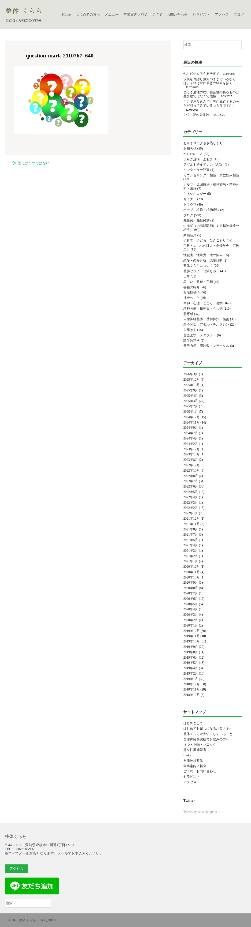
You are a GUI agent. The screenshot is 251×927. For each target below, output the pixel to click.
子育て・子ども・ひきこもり (204, 240)
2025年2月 (190, 406)
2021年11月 (191, 524)
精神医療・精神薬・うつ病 (203, 308)
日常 (186, 276)
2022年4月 (190, 497)
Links (187, 755)
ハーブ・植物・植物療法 (201, 210)
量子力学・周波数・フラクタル (206, 346)
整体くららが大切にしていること (208, 734)
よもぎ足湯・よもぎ (198, 159)
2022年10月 (191, 470)
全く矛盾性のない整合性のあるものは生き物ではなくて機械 (211, 94)
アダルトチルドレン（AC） (203, 164)
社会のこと (191, 298)
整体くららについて (198, 265)
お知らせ (189, 148)
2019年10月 (191, 641)
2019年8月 (190, 652)
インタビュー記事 (196, 170)
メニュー (112, 14)
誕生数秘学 (191, 340)
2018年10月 (191, 695)
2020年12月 (191, 566)
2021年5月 (190, 540)
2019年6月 (190, 657)
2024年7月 (190, 433)
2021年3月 (190, 550)
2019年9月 (190, 647)
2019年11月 (191, 636)
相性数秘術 (191, 292)
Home (66, 14)
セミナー (189, 199)
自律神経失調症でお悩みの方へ (206, 739)
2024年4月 (190, 438)
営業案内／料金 (135, 14)
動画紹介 (189, 235)
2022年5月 (190, 492)
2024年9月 (190, 427)
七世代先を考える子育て (201, 73)
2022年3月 (190, 502)
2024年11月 (191, 422)
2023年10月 (191, 454)
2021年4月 (190, 545)
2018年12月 (191, 684)
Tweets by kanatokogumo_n (201, 812)
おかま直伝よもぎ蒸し (199, 143)
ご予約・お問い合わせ (170, 14)
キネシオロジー (194, 193)
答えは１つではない (30, 163)
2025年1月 (190, 411)
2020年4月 (190, 609)
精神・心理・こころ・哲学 (203, 303)
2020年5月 (190, 604)
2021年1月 (190, 561)
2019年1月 (190, 679)
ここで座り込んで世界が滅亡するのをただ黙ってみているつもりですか (211, 103)
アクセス (222, 14)
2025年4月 (190, 396)
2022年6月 (190, 486)
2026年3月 (190, 374)
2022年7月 (190, 481)
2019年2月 (190, 673)
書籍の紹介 (191, 287)
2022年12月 (191, 465)
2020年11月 (191, 572)
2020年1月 (190, 625)
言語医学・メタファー (199, 335)
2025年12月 (191, 379)
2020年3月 (190, 614)
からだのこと (193, 154)
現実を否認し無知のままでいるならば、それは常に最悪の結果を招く (209, 81)
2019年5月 (190, 662)
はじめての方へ (87, 14)
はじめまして (193, 723)
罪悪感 (188, 314)
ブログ (238, 14)
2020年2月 (190, 620)
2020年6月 (190, 598)
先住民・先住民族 (196, 220)
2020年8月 (190, 588)
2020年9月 (190, 582)
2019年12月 (191, 631)
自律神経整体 (193, 760)
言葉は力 (189, 330)
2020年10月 (191, 577)
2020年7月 (190, 593)
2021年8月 (190, 529)
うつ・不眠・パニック (199, 744)
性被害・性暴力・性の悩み (203, 255)
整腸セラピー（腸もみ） (201, 271)
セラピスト (201, 14)
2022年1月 (190, 513)
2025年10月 (191, 385)
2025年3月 (190, 401)
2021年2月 (190, 556)
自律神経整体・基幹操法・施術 (206, 319)
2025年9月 (190, 390)
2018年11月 (191, 689)
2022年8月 (190, 476)
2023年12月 (191, 449)
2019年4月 (190, 668)
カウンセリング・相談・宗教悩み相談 (211, 175)
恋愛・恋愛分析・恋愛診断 (203, 260)
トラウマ (189, 204)
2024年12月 (191, 417)
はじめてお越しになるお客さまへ (208, 728)
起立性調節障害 (194, 750)
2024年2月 (190, 444)
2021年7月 (190, 534)
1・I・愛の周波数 (196, 114)
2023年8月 (190, 460)
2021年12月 (191, 518)
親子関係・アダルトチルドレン (206, 324)
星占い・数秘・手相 (198, 282)
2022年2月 (190, 508)
